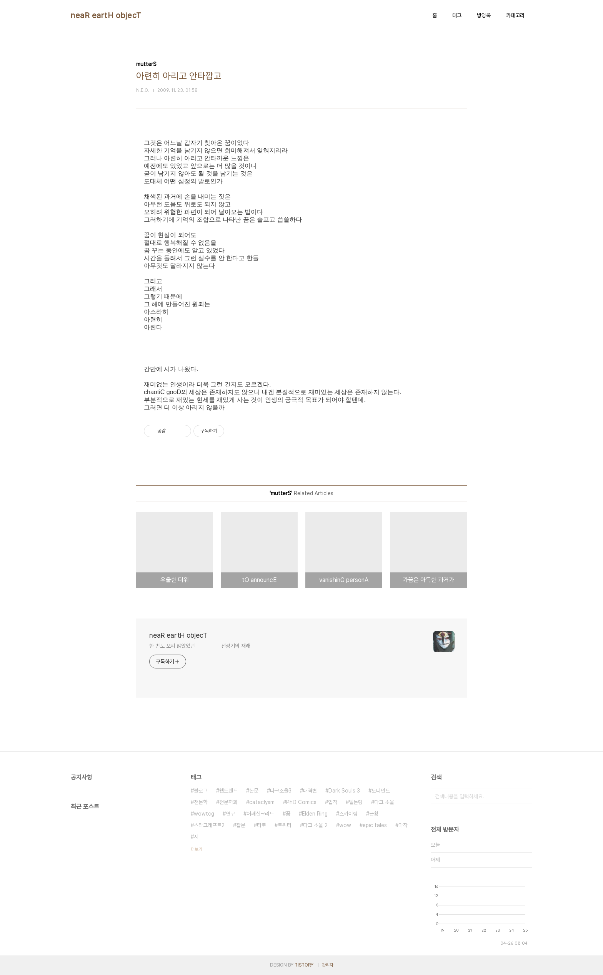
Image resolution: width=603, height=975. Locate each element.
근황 (373, 814)
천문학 (201, 802)
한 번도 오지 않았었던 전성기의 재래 (199, 646)
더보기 (196, 849)
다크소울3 (281, 791)
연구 (230, 814)
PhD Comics (301, 802)
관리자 (327, 965)
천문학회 (228, 802)
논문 (253, 791)
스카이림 (348, 814)
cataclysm (262, 802)
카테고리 (515, 15)
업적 (332, 802)
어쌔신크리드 (260, 814)
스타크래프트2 (209, 825)
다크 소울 (384, 802)
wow (345, 825)
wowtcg (204, 814)
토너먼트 (380, 791)
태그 (456, 15)
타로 (261, 825)
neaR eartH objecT (106, 15)
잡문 (240, 825)
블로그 (201, 791)
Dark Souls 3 (344, 791)
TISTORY (304, 965)
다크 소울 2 (315, 825)
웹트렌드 (228, 791)
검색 (524, 796)
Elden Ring (315, 814)
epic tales (375, 825)
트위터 (285, 825)
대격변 (310, 791)
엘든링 (356, 802)
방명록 (484, 15)
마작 (403, 825)
